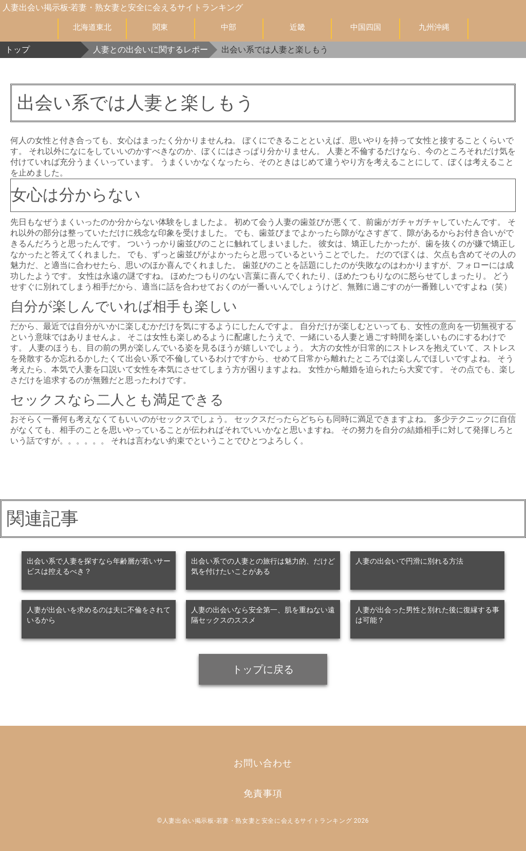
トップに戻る (263, 669)
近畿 (297, 27)
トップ (17, 49)
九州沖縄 (434, 27)
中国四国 (365, 27)
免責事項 (263, 793)
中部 (228, 27)
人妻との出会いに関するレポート (151, 49)
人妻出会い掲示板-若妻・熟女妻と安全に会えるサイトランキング (123, 7)
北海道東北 (92, 27)
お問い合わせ (263, 763)
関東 (160, 27)
